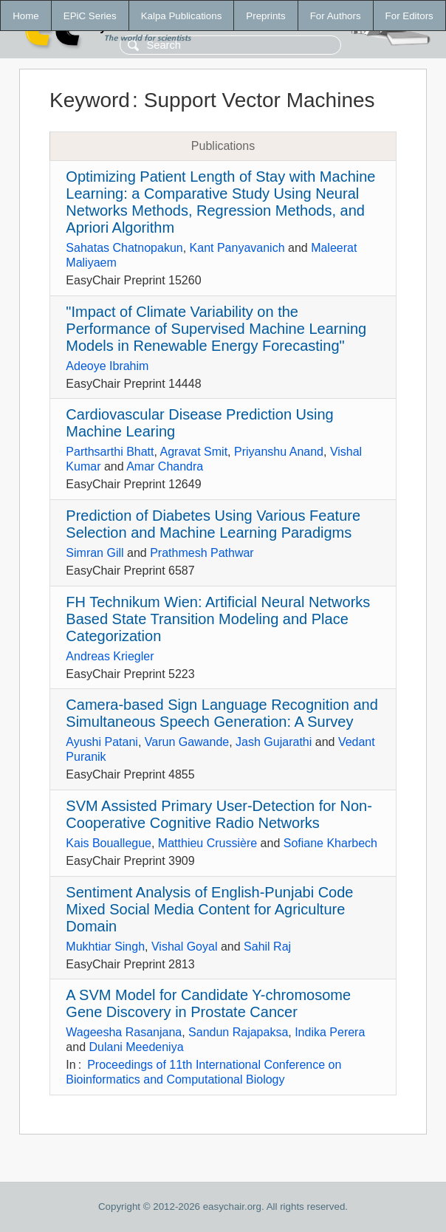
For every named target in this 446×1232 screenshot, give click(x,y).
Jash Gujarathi (274, 742)
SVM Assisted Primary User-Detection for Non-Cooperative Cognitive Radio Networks (219, 814)
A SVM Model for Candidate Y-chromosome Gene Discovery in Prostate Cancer (208, 1003)
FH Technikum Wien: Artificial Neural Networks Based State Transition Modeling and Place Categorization (218, 619)
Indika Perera (330, 1032)
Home (26, 15)
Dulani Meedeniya (136, 1047)
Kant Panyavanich (237, 248)
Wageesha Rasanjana (124, 1032)
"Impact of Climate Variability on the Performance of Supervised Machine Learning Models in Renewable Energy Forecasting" (216, 329)
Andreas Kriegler (110, 656)
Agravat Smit (194, 451)
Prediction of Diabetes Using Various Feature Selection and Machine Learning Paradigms (213, 524)
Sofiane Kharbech (330, 843)
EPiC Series (90, 15)
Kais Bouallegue (108, 843)
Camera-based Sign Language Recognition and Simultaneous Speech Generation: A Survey (222, 713)
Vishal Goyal (184, 946)
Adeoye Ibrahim (107, 366)
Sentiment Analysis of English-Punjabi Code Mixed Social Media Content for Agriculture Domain (209, 909)
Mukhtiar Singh (105, 946)
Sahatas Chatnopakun (124, 248)
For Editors (409, 15)
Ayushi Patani (102, 742)
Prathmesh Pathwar (202, 553)
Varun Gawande (187, 742)
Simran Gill (94, 553)
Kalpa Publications (181, 15)
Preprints (265, 15)
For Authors (335, 15)
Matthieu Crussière (207, 843)
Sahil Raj (267, 946)
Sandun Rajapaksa (238, 1032)
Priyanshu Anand (278, 451)
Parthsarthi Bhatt (110, 451)
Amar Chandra (164, 466)
